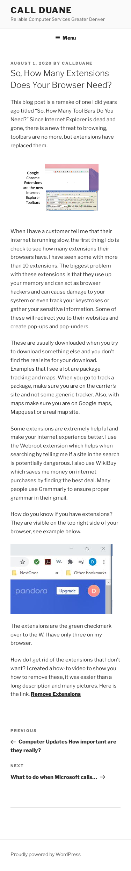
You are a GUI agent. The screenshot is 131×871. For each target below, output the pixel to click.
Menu (65, 38)
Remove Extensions (56, 694)
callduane (77, 63)
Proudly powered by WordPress (45, 854)
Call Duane (41, 10)
